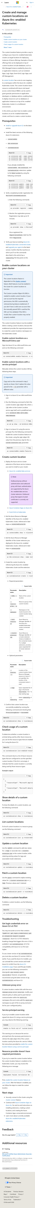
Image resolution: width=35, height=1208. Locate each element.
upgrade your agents (15, 247)
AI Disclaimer (7, 1191)
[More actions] (31, 6)
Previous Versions (18, 1191)
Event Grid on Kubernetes (17, 512)
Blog (5, 1194)
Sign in (32, 2)
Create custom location (10, 42)
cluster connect (21, 281)
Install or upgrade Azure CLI (15, 125)
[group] (20, 158)
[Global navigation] (2, 2)
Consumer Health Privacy (11, 1197)
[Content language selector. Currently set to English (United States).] (12, 1178)
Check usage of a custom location (13, 44)
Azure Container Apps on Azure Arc (20, 508)
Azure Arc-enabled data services (19, 471)
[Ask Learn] (27, 6)
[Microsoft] (17, 2)
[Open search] (27, 2)
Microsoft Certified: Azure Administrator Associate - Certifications (17, 1155)
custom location (9, 80)
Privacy (20, 1194)
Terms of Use (7, 1199)
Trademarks (16, 1199)
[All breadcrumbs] (4, 6)
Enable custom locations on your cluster (15, 39)
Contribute (13, 1194)
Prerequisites (7, 37)
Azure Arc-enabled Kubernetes (14, 7)
